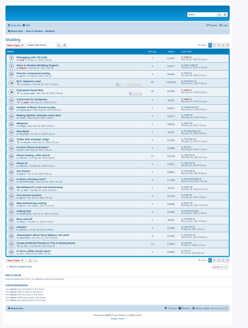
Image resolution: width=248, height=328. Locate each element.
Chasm (27, 84)
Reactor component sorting (33, 73)
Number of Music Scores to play (36, 107)
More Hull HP (25, 219)
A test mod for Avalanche (32, 99)
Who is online (13, 275)
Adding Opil (24, 211)
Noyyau (27, 142)
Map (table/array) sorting (32, 203)
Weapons (22, 123)
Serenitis (188, 171)
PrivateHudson (191, 131)
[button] (228, 45)
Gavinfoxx (189, 81)
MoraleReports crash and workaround (40, 187)
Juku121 (23, 158)
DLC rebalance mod (29, 81)
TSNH (22, 118)
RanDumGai (25, 214)
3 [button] (219, 45)
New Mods (23, 131)
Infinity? (21, 227)
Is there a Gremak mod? (31, 179)
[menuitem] (26, 25)
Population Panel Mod (30, 90)
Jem (26, 246)
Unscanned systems (29, 195)
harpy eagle (189, 65)
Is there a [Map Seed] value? (34, 251)
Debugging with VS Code (32, 57)
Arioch (22, 68)
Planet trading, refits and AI (33, 155)
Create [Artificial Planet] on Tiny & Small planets (46, 243)
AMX (26, 190)
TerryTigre (24, 134)
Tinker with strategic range (33, 139)
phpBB (107, 315)
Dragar (22, 126)
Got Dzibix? (24, 171)
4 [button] (223, 45)
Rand (186, 73)
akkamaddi (24, 238)
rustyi (186, 243)
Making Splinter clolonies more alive (39, 115)
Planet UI (22, 163)
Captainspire (25, 110)
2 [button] (214, 45)
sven (21, 60)
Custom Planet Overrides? (33, 147)
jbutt (21, 150)
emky (186, 195)
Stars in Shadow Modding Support (37, 65)
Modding (12, 40)
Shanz (22, 222)
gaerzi (22, 76)
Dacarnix (188, 235)
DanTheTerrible (26, 182)
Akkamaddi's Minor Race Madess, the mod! (43, 235)
